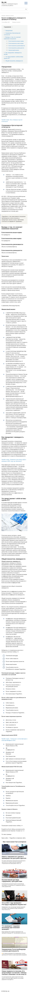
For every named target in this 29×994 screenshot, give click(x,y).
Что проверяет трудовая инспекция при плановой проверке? (11, 927)
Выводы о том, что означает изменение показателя (12, 37)
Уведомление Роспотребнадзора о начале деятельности (14, 950)
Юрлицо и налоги (16, 22)
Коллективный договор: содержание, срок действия (12, 880)
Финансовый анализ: (14, 50)
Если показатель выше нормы (16, 41)
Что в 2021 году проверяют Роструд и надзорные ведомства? (14, 903)
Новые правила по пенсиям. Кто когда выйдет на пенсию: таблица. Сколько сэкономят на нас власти (14, 972)
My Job (4, 2)
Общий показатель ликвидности (14, 61)
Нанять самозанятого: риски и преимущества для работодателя (14, 857)
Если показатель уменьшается (16, 48)
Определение (9, 30)
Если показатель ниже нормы (16, 43)
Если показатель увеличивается (17, 45)
